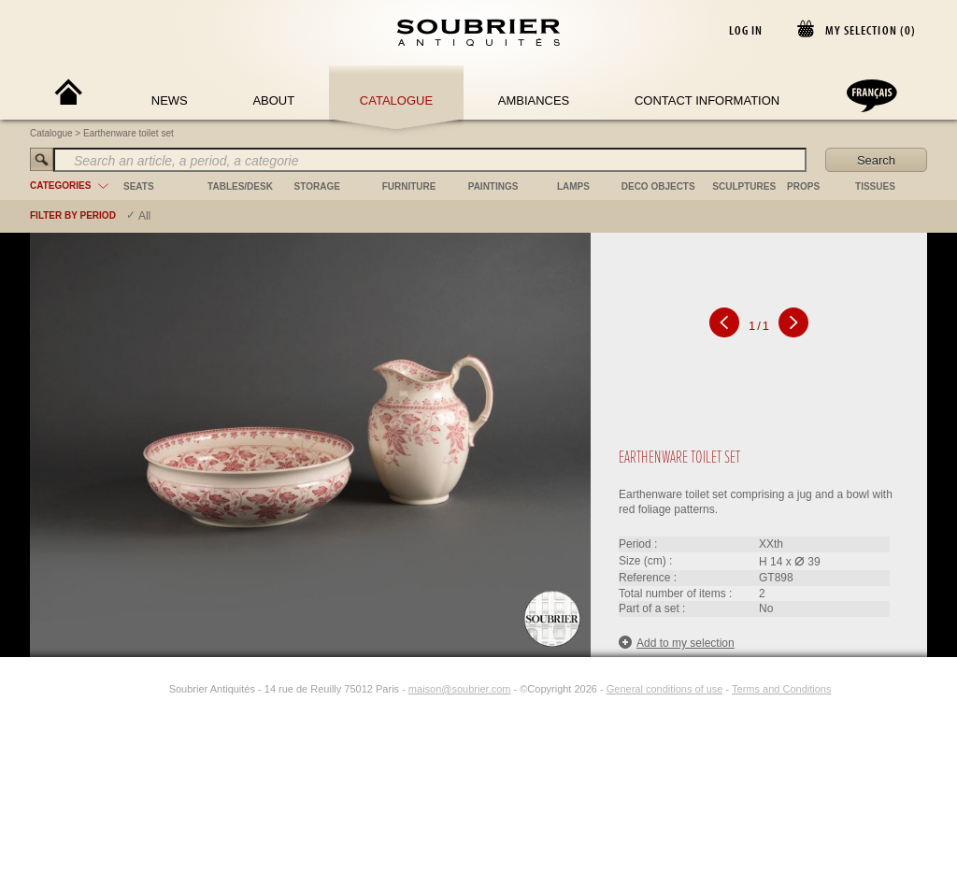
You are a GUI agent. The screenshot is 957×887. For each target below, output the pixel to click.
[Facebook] (135, 688)
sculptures (744, 186)
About (273, 100)
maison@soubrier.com (459, 688)
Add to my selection (677, 643)
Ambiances (534, 100)
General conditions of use (665, 688)
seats (138, 186)
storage (317, 186)
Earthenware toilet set (128, 133)
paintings (493, 186)
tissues (875, 186)
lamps (573, 186)
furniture (409, 186)
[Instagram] (157, 688)
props (803, 186)
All (144, 215)
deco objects (658, 186)
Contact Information (707, 100)
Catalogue (396, 100)
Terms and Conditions (781, 688)
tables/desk (240, 186)
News (169, 100)
